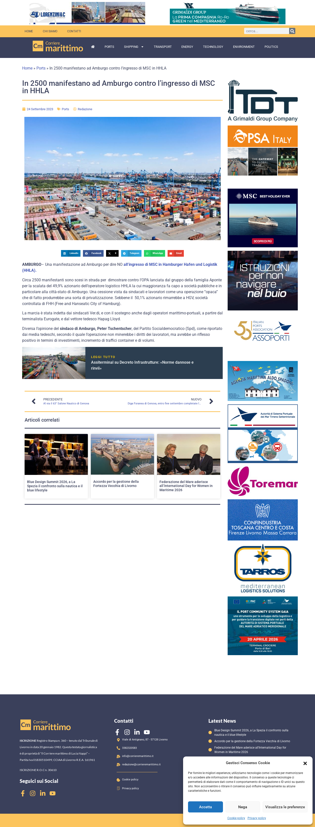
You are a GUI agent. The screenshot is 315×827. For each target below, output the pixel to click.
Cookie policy (236, 818)
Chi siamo (49, 31)
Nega (242, 807)
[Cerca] (292, 31)
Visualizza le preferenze (285, 807)
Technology (213, 47)
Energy (187, 47)
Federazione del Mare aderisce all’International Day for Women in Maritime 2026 (186, 486)
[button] (305, 762)
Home (28, 31)
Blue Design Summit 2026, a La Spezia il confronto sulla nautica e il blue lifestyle (55, 486)
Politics (271, 47)
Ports (109, 47)
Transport (163, 47)
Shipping (134, 47)
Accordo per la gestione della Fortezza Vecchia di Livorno (116, 484)
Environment (244, 47)
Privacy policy (257, 818)
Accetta (205, 807)
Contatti (72, 31)
